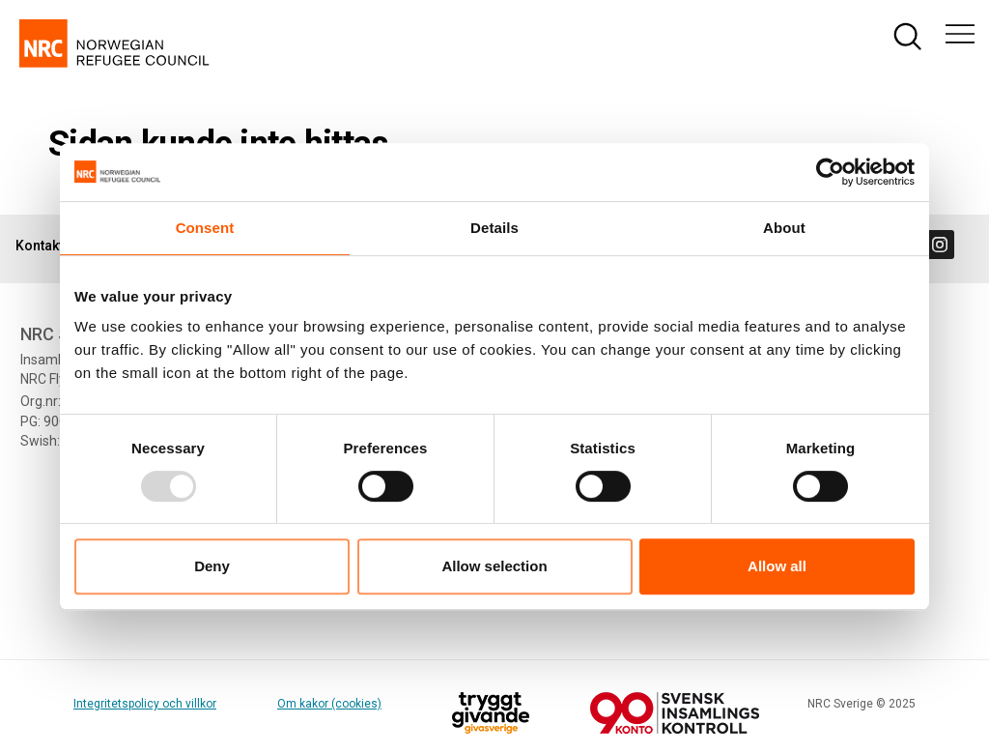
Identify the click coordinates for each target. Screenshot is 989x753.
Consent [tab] (205, 227)
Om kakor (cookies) (329, 703)
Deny (212, 566)
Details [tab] (494, 227)
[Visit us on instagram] (939, 244)
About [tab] (784, 227)
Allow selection (494, 566)
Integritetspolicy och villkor (144, 703)
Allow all (777, 566)
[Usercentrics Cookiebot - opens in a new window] (830, 172)
